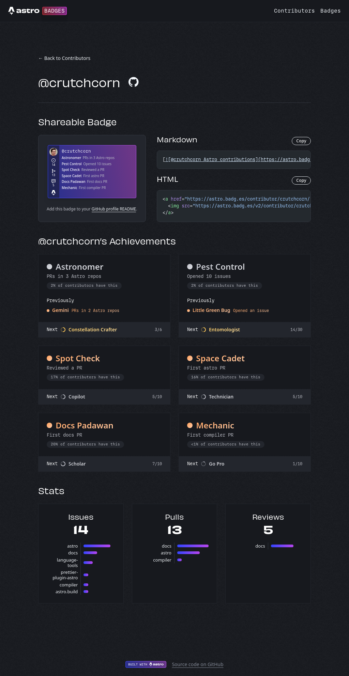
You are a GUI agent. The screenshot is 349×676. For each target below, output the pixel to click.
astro (72, 546)
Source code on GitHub (197, 664)
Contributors (294, 10)
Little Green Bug (211, 310)
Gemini (60, 310)
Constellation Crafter (93, 329)
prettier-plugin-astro (65, 575)
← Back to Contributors (64, 58)
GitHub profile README (114, 209)
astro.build (67, 591)
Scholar (77, 463)
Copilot (77, 396)
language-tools (67, 562)
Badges (330, 10)
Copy (301, 141)
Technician (221, 396)
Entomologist (224, 329)
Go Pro (217, 463)
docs (73, 553)
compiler (69, 585)
